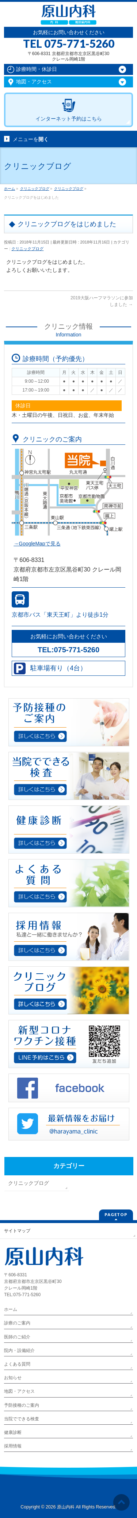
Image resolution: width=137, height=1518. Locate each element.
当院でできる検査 (21, 1418)
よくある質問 (17, 1364)
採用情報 (13, 1446)
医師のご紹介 (17, 1336)
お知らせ (13, 1377)
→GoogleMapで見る (37, 544)
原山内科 (66, 1507)
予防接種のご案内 (21, 1405)
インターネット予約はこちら (68, 119)
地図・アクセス (19, 1391)
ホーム (10, 1309)
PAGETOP (116, 1214)
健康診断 (13, 1432)
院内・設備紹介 (19, 1350)
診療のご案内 (17, 1323)
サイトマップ (17, 1230)
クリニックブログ (27, 248)
